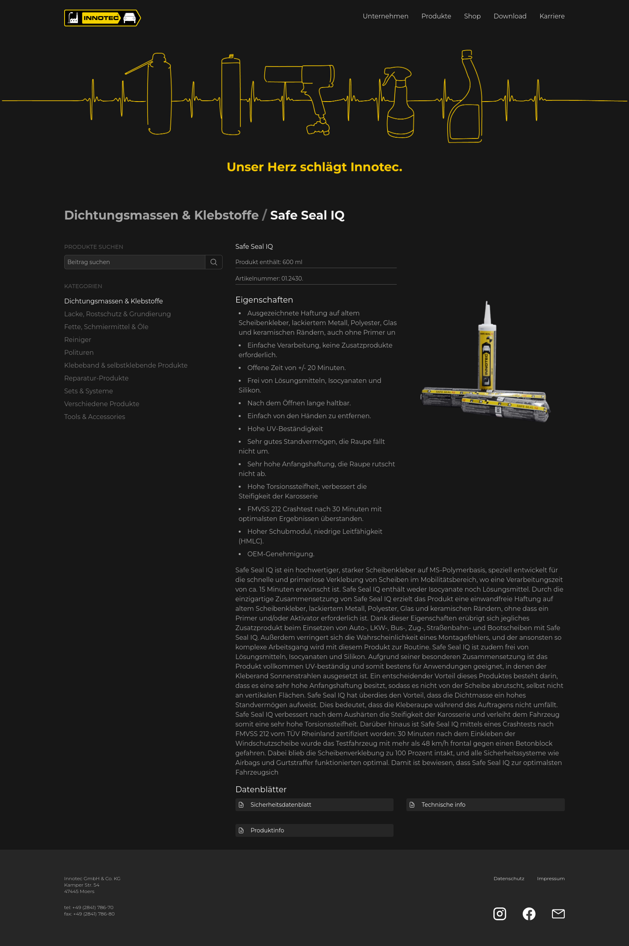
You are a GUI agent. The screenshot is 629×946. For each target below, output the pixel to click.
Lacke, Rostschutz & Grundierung (117, 314)
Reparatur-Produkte (96, 378)
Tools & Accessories (94, 417)
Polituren (79, 352)
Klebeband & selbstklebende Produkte (126, 365)
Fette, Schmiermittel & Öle (106, 327)
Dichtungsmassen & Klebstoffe (161, 215)
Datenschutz (508, 878)
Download (510, 16)
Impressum (551, 878)
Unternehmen (385, 16)
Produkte (436, 16)
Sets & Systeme (88, 391)
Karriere (552, 16)
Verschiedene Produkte (101, 404)
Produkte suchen (93, 246)
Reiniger (77, 340)
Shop (472, 16)
